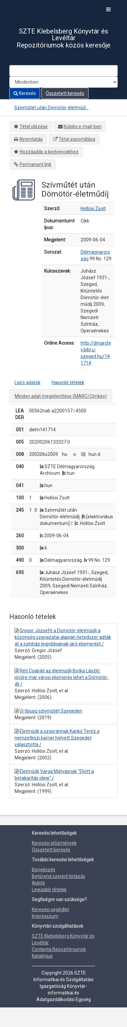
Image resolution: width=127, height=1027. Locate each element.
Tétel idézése (34, 126)
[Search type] (63, 82)
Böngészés (43, 869)
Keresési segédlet (50, 909)
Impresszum (45, 916)
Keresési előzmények (54, 843)
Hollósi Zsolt (93, 208)
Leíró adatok (27, 382)
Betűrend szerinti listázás (58, 876)
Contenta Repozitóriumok (59, 949)
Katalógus (42, 956)
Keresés (25, 93)
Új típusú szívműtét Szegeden (51, 711)
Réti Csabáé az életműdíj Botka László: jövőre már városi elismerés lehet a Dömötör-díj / (62, 677)
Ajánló (38, 883)
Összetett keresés (65, 93)
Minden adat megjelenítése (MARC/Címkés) (61, 396)
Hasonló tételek (68, 382)
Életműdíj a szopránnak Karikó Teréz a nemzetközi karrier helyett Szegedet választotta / (57, 737)
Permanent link (35, 164)
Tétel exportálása (77, 139)
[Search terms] (63, 70)
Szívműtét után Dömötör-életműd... (51, 107)
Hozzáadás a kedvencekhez (49, 151)
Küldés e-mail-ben (82, 126)
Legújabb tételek (49, 889)
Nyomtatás (31, 139)
